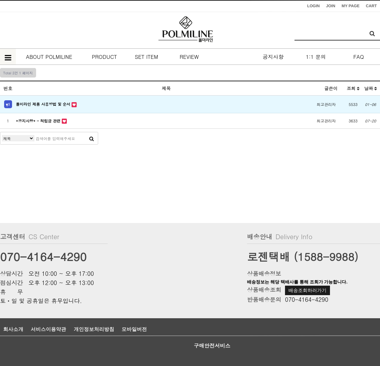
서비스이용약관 (48, 329)
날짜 (370, 88)
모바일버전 (134, 329)
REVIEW (189, 56)
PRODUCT (104, 56)
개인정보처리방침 (94, 329)
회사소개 (13, 329)
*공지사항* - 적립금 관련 (39, 120)
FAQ (358, 56)
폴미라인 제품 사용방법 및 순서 (44, 104)
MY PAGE (351, 6)
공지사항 (273, 56)
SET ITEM (146, 56)
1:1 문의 (316, 56)
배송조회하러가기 (307, 290)
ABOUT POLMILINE (49, 56)
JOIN (330, 6)
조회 (353, 88)
